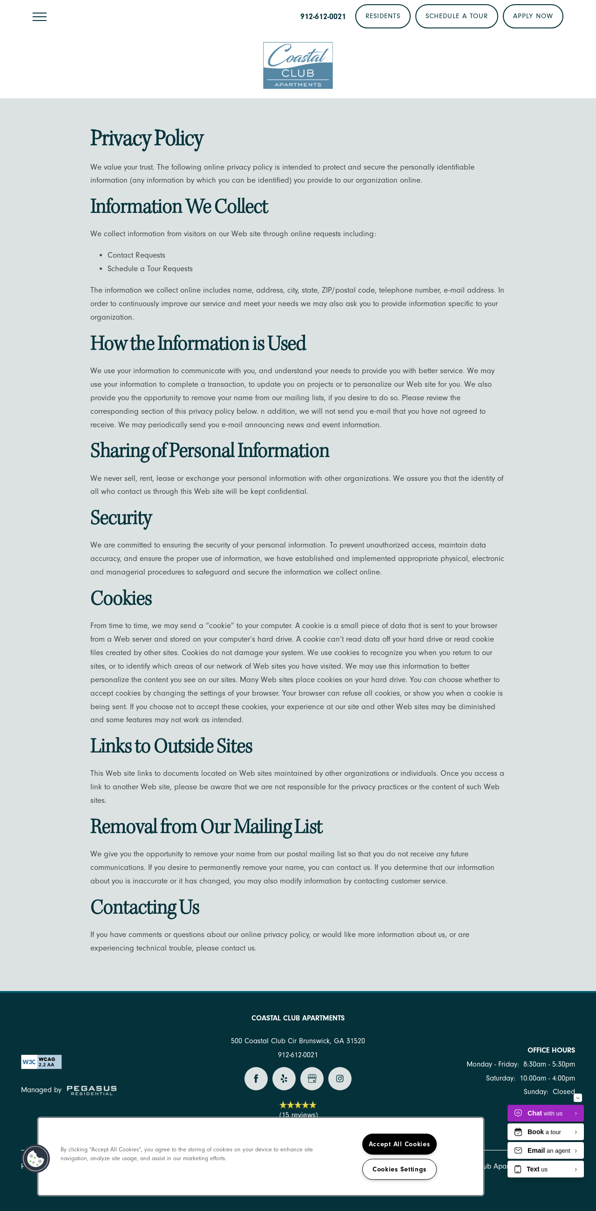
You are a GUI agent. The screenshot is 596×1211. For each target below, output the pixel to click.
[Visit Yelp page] (284, 1078)
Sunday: (536, 1092)
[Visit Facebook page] (256, 1078)
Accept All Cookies (399, 1144)
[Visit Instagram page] (340, 1078)
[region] (260, 1156)
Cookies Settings (399, 1169)
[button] (383, 16)
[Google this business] (312, 1078)
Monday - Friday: (493, 1064)
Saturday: (500, 1078)
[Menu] (40, 16)
